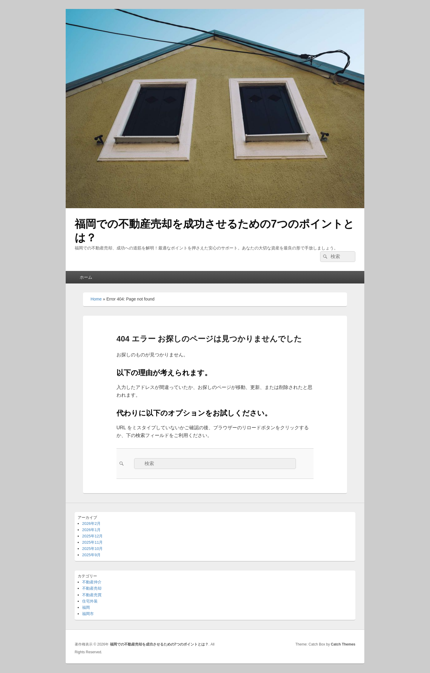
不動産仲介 (92, 582)
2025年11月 (92, 542)
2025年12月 (92, 536)
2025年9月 (91, 555)
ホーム (86, 277)
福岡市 (88, 613)
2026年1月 (91, 530)
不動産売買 (92, 595)
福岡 (86, 607)
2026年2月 (91, 523)
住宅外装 (90, 601)
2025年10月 (92, 548)
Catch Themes (343, 644)
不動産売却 (92, 588)
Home (96, 299)
